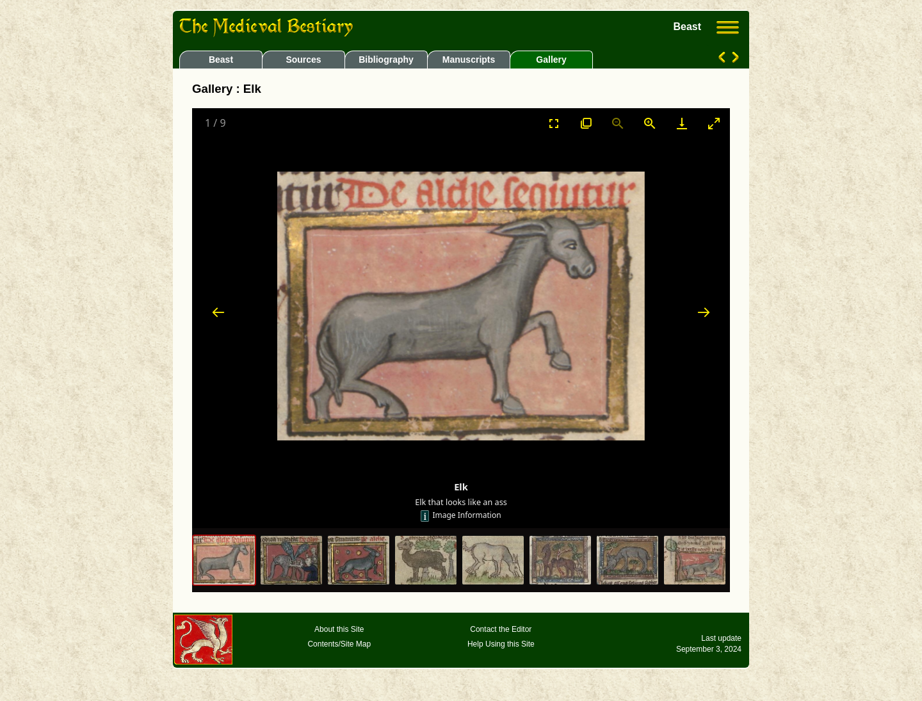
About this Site (339, 629)
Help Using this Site (501, 644)
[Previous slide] (218, 312)
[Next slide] (703, 312)
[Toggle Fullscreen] (554, 123)
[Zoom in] (650, 123)
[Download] (682, 123)
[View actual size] (586, 123)
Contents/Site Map (339, 644)
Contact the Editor (500, 629)
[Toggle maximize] (714, 123)
